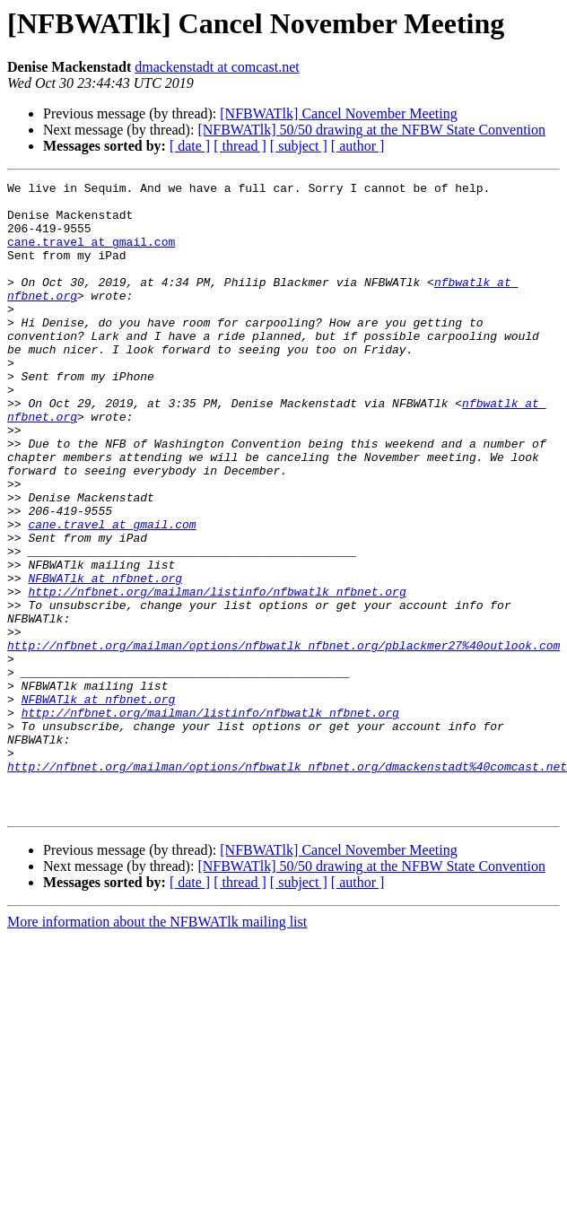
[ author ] (358, 145)
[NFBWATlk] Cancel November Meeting (338, 113)
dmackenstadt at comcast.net (217, 66)
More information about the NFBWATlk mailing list (157, 1048)
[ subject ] (298, 145)
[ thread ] (240, 145)
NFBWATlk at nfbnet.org (105, 658)
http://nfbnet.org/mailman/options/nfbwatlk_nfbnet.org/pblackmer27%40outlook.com (283, 739)
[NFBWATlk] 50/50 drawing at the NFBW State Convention (371, 129)
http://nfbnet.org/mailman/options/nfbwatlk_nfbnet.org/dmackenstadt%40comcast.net (287, 884)
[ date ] (190, 145)
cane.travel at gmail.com (91, 255)
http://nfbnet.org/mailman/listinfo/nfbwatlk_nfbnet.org (217, 674)
